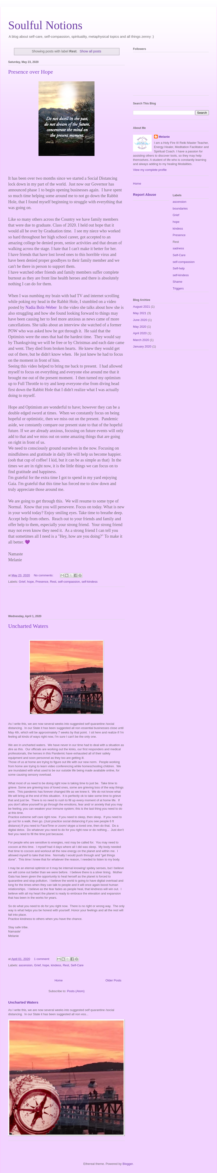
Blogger (127, 1164)
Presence (41, 581)
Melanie (164, 136)
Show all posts (90, 51)
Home (59, 980)
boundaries (180, 208)
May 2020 (139, 326)
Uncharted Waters (28, 626)
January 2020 (142, 346)
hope (30, 581)
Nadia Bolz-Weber (42, 307)
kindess (56, 965)
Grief (22, 581)
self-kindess (89, 581)
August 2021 (141, 306)
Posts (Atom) (75, 991)
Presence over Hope (30, 72)
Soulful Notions (45, 25)
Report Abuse (144, 194)
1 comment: (42, 959)
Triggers (178, 288)
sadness (178, 248)
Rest (53, 581)
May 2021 (139, 313)
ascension (26, 965)
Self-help (179, 268)
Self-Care (77, 965)
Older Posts (113, 980)
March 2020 (141, 340)
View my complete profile (150, 170)
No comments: (44, 575)
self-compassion (69, 581)
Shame (177, 281)
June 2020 (140, 320)
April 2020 (140, 333)
